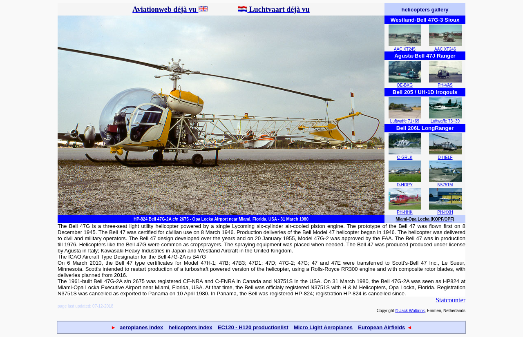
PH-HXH (445, 212)
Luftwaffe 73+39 (445, 121)
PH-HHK (404, 212)
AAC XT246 (445, 49)
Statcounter (450, 300)
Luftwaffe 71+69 (404, 121)
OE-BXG (405, 85)
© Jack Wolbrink (410, 310)
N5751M (445, 185)
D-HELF (445, 157)
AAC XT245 (405, 49)
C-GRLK (405, 157)
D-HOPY (405, 185)
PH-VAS (445, 85)
